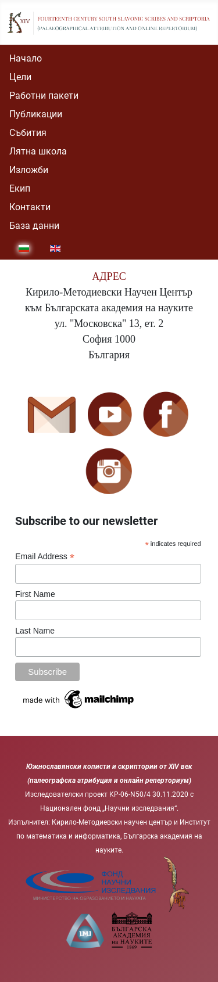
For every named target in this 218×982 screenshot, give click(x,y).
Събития (28, 132)
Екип (19, 188)
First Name (35, 594)
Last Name (35, 630)
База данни (34, 225)
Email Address (44, 556)
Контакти (30, 207)
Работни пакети (43, 95)
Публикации (35, 114)
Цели (20, 76)
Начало (25, 58)
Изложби (28, 169)
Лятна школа (38, 151)
